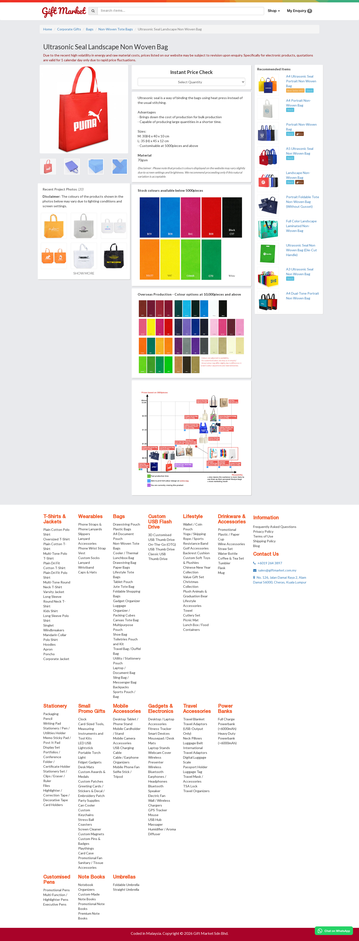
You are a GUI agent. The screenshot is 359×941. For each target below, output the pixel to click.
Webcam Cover (159, 753)
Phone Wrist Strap (92, 548)
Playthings (86, 848)
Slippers (84, 534)
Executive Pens (54, 904)
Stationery (55, 706)
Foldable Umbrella (126, 885)
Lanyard (84, 562)
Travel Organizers (196, 791)
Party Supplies (89, 800)
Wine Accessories (231, 544)
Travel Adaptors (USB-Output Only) (195, 728)
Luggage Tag (192, 772)
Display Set (51, 747)
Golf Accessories (196, 548)
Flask (221, 568)
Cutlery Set (191, 615)
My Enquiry (299, 11)
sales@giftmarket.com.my (274, 570)
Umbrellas (124, 877)
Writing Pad (52, 723)
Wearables (90, 517)
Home (47, 29)
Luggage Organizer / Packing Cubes (124, 610)
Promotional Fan (90, 858)
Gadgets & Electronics (160, 709)
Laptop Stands (159, 748)
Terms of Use (263, 536)
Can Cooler (86, 805)
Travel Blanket (194, 719)
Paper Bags (121, 567)
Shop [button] (274, 11)
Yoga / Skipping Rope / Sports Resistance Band (195, 538)
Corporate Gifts (69, 29)
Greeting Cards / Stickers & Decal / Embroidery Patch (91, 791)
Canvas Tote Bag (126, 620)
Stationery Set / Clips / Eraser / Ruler (55, 776)
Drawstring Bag (124, 562)
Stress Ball (86, 820)
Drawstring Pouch (126, 524)
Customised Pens (56, 880)
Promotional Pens (56, 890)
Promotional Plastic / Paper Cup (228, 534)
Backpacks (121, 687)
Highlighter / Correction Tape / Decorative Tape (56, 795)
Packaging (51, 714)
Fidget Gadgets (90, 762)
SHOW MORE (83, 273)
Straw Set (225, 549)
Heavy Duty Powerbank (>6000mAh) (227, 738)
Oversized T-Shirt (56, 539)
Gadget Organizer (126, 601)
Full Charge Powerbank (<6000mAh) (227, 724)
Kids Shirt (50, 611)
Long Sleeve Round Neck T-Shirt (54, 601)
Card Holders (53, 805)
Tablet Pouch (123, 582)
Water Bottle (228, 553)
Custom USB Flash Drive (160, 522)
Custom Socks (89, 558)
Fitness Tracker (159, 729)
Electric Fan (156, 796)
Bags (89, 29)
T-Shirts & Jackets (54, 519)
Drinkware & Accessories (232, 519)
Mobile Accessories (127, 709)
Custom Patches (90, 781)
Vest (81, 553)
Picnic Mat (191, 620)
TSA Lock (190, 786)
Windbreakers (53, 630)
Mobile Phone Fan (126, 767)
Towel (187, 610)
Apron (48, 649)
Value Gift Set (193, 577)
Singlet (48, 625)
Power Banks (225, 709)
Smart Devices (159, 733)
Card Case (86, 853)
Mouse (153, 815)
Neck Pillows (192, 738)
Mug (221, 573)
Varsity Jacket (53, 592)
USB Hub (155, 820)
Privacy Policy (263, 531)
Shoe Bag (120, 634)
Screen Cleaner (89, 829)
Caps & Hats (87, 572)
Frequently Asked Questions (274, 527)
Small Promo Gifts (91, 709)
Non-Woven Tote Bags (115, 29)
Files (46, 786)
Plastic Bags (122, 529)
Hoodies (49, 644)
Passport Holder (195, 767)
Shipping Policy (264, 541)
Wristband (86, 567)
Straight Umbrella (126, 889)
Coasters (85, 824)
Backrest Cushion (196, 553)
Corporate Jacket (56, 659)
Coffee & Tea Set (231, 558)
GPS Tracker (157, 810)
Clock (82, 719)
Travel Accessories (197, 709)
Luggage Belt (193, 743)
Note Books (91, 877)
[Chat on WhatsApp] (334, 930)
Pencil (47, 719)
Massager (155, 824)
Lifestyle (193, 517)
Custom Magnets (91, 834)
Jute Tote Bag (123, 586)
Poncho (49, 654)
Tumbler (224, 563)
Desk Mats (86, 767)
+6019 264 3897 (267, 563)
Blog (256, 546)
